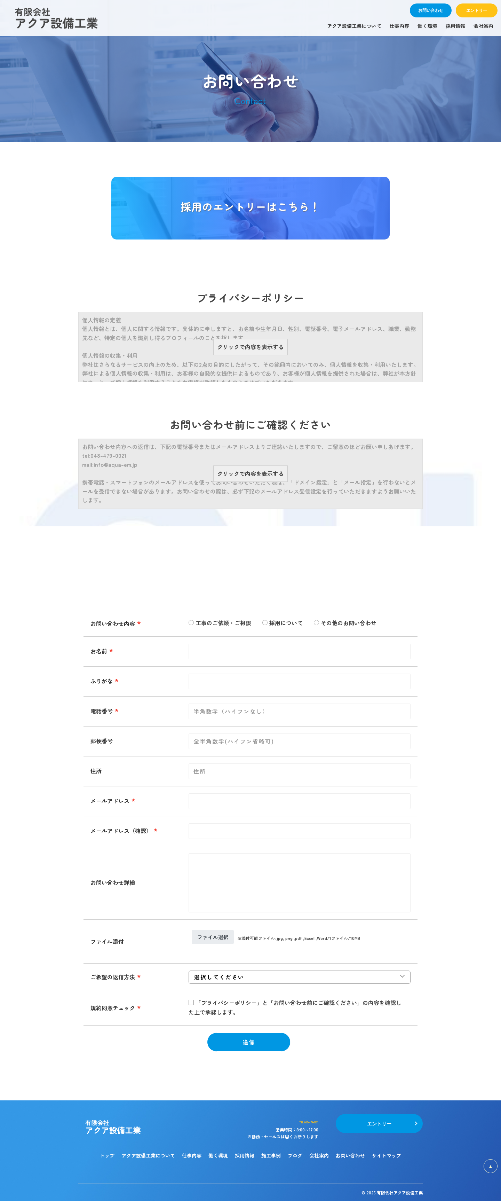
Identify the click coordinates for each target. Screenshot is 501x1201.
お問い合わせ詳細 (112, 882)
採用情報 (244, 1155)
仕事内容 (191, 1155)
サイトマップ (386, 1155)
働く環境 (218, 1155)
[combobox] (300, 801)
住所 (96, 771)
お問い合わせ (350, 1155)
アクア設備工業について (148, 1155)
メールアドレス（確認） (121, 830)
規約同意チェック (112, 1008)
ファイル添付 (107, 941)
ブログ (295, 1155)
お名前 (98, 651)
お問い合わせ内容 (112, 623)
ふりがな (101, 681)
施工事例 (271, 1155)
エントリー (379, 1123)
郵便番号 (101, 741)
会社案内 (319, 1155)
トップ (107, 1155)
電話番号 (101, 711)
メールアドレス (109, 800)
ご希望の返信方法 (112, 977)
